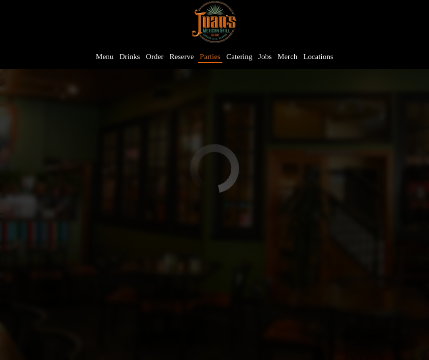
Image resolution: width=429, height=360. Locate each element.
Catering (239, 56)
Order (155, 56)
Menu (105, 56)
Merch (287, 56)
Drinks (130, 56)
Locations (319, 56)
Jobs (265, 56)
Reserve (182, 56)
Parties (210, 56)
